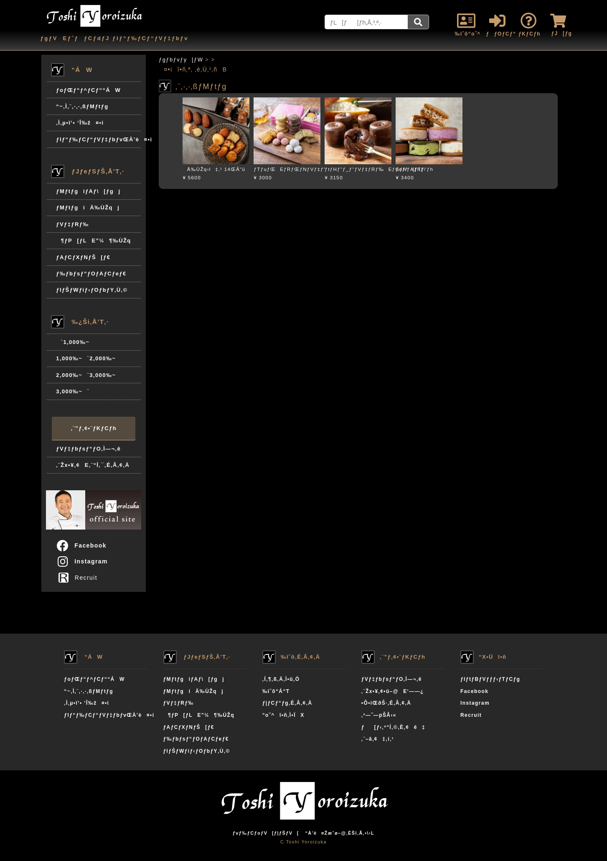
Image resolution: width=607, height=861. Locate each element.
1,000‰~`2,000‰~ (86, 358)
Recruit (79, 577)
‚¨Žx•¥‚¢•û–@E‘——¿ (392, 691)
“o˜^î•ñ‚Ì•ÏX (283, 715)
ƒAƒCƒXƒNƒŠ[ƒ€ (83, 257)
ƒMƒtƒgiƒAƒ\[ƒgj (88, 191)
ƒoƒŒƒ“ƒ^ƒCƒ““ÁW (88, 90)
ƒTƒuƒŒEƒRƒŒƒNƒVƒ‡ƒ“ (290, 169)
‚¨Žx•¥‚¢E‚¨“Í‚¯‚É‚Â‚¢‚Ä (93, 465)
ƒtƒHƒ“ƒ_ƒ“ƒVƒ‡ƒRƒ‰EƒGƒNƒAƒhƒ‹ (375, 169)
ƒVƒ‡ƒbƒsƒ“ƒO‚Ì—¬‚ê (88, 449)
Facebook (81, 545)
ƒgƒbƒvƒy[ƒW (181, 59)
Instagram (82, 561)
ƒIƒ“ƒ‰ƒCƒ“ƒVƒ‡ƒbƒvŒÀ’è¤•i (98, 139)
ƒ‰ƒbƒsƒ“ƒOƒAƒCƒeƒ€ (91, 273)
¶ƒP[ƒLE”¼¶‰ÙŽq (93, 240)
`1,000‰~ (72, 342)
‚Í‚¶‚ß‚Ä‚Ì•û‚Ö (281, 679)
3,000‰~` (72, 391)
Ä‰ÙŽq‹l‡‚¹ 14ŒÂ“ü (214, 169)
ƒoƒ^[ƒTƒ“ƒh (414, 169)
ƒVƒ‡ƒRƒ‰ (72, 224)
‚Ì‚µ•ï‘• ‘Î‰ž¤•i (80, 123)
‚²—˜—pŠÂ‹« (378, 715)
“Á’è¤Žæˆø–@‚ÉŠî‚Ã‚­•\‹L (339, 833)
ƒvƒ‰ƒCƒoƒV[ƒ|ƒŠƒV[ (266, 833)
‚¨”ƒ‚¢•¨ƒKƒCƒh (94, 428)
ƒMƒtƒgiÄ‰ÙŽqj (87, 207)
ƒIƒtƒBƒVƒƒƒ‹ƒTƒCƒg (490, 679)
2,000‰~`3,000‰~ (86, 375)
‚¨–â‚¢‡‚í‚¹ (377, 739)
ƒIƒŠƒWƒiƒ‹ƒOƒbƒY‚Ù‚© (91, 290)
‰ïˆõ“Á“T (276, 691)
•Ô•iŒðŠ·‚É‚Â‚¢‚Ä (386, 703)
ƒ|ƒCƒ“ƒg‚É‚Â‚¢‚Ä (287, 703)
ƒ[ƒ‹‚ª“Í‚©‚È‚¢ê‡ (393, 727)
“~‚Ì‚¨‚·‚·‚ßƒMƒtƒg (82, 106)
